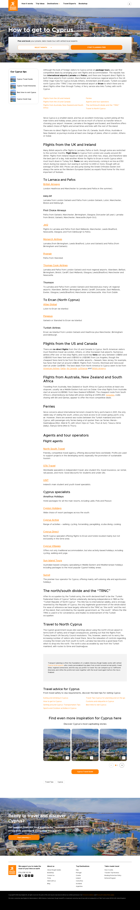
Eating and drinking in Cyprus (55, 698)
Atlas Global (50, 304)
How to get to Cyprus (52, 701)
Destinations (52, 4)
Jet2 (45, 225)
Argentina (79, 886)
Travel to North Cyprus (95, 109)
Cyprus (34, 58)
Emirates (110, 395)
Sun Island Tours (52, 560)
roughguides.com (15, 58)
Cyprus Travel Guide (85, 771)
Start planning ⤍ (23, 837)
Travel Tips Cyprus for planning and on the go (105, 698)
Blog (48, 883)
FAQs (49, 878)
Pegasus (48, 316)
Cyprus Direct (51, 532)
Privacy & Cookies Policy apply (105, 894)
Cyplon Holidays (52, 508)
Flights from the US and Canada (56, 102)
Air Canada (72, 368)
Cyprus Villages (52, 546)
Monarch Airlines (52, 239)
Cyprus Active (51, 520)
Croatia (78, 875)
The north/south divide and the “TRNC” (102, 105)
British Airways (51, 184)
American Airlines (51, 368)
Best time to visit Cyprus (96, 705)
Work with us (51, 881)
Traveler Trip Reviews (112, 872)
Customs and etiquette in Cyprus (100, 701)
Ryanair (47, 254)
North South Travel (54, 449)
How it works (27, 4)
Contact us (50, 875)
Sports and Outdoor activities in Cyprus (59, 708)
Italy (77, 870)
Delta (63, 368)
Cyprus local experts (56, 665)
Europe (27, 58)
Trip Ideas (40, 4)
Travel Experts (69, 4)
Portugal (78, 872)
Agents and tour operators (97, 102)
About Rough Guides (54, 870)
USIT (46, 480)
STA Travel (49, 466)
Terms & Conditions (88, 894)
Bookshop (83, 4)
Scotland (79, 883)
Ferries (89, 98)
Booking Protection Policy (113, 875)
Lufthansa (82, 368)
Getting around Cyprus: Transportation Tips (61, 705)
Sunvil (46, 575)
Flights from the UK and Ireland (56, 98)
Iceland (78, 878)
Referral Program (110, 878)
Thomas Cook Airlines (55, 265)
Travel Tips (49, 782)
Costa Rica (79, 881)
